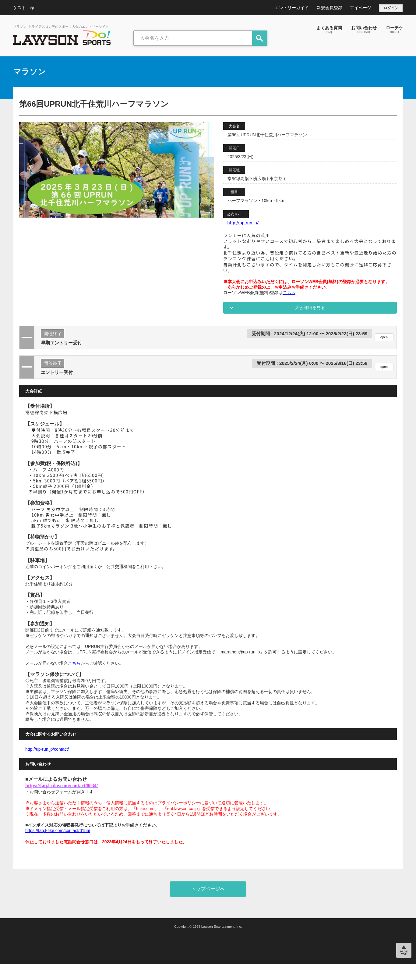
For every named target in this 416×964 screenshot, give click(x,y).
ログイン (391, 8)
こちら (289, 292)
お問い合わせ (364, 29)
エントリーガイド (292, 7)
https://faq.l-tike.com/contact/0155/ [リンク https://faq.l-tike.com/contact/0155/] (57, 830)
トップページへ (208, 888)
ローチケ (394, 29)
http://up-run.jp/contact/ (47, 749)
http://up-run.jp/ (243, 223)
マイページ (360, 7)
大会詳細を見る (310, 307)
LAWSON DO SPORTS (62, 37)
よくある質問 (329, 29)
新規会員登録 (329, 7)
